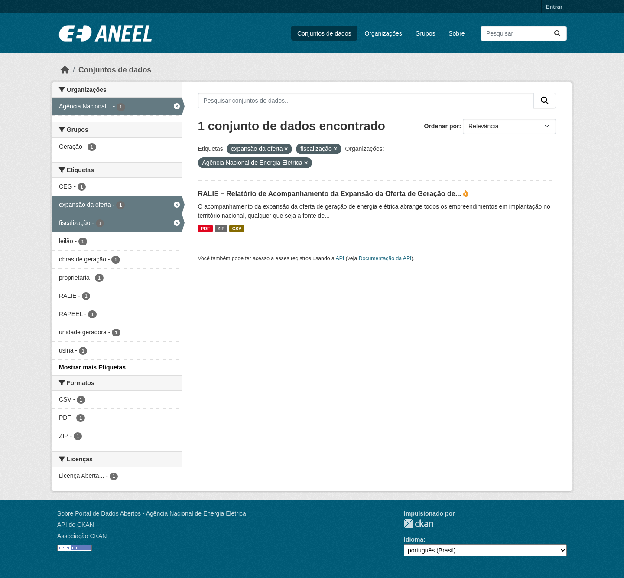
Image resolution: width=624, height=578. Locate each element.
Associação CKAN (82, 535)
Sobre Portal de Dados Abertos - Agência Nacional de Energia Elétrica (151, 513)
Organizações (383, 33)
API (340, 258)
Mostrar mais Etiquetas (92, 367)
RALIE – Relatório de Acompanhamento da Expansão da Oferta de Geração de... (330, 193)
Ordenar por (441, 126)
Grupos (426, 33)
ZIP (221, 228)
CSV (237, 228)
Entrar (554, 6)
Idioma (413, 539)
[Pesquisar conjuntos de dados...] (524, 33)
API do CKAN (75, 524)
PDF (205, 228)
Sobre (456, 33)
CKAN (418, 523)
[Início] (65, 69)
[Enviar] (557, 33)
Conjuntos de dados (324, 33)
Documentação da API (385, 258)
